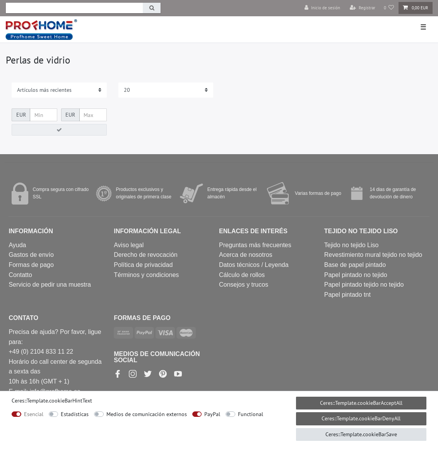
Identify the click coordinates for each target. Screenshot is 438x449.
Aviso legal (129, 245)
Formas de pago (31, 264)
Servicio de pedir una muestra (50, 284)
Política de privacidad (143, 264)
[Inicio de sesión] (322, 8)
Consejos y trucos (243, 284)
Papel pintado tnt (347, 294)
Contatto (20, 275)
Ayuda (17, 245)
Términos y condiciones (146, 275)
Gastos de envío (31, 254)
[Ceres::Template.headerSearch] (152, 8)
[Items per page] (166, 90)
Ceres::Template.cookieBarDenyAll (361, 418)
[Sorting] (59, 90)
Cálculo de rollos (242, 275)
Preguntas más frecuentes (255, 245)
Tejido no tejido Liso (351, 245)
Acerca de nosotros (245, 254)
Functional (250, 414)
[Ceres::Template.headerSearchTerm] (74, 8)
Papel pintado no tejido (355, 275)
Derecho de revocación (146, 254)
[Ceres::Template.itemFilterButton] (59, 130)
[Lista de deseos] (389, 8)
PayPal (212, 414)
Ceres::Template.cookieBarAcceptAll (361, 402)
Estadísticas (75, 414)
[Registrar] (363, 8)
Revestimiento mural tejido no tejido (373, 254)
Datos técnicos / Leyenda (254, 264)
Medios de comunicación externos (146, 414)
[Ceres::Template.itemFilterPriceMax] (93, 115)
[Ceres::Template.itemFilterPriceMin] (43, 115)
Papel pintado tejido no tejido (364, 284)
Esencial (33, 414)
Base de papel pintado (355, 264)
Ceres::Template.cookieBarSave (361, 434)
